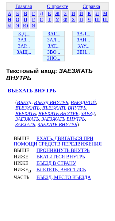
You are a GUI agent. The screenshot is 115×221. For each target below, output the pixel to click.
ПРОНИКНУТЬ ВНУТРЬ (63, 150)
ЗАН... (83, 39)
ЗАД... (83, 33)
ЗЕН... (83, 52)
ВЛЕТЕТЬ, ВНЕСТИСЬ (61, 169)
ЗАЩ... (24, 52)
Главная (23, 6)
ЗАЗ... (24, 39)
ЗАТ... (53, 45)
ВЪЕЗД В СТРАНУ (56, 163)
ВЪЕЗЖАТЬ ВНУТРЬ (64, 107)
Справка (91, 6)
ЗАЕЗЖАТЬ (27, 119)
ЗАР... (24, 45)
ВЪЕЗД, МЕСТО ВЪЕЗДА (63, 177)
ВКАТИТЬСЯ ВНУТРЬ (60, 156)
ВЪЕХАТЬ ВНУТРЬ (32, 91)
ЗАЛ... (53, 39)
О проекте (57, 6)
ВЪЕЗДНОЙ (83, 102)
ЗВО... (53, 52)
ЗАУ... (84, 45)
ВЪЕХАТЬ (25, 113)
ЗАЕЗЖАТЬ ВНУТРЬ (63, 119)
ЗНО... (53, 58)
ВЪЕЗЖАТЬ (27, 107)
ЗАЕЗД (88, 113)
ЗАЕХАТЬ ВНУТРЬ (57, 124)
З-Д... (23, 33)
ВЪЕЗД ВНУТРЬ (51, 102)
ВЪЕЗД (24, 102)
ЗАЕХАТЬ (25, 124)
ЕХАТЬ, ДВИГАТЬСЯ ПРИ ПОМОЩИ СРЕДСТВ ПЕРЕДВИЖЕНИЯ (58, 141)
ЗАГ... (53, 33)
